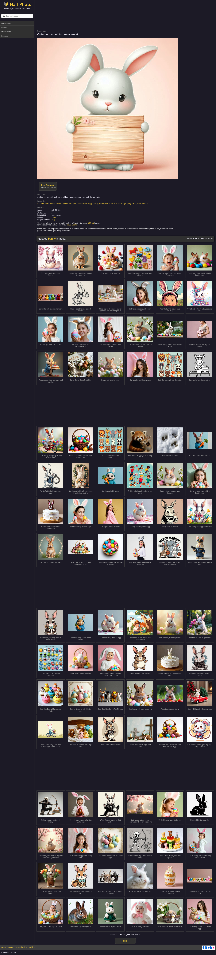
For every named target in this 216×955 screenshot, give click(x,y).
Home (3, 947)
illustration (109, 204)
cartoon (58, 204)
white (139, 204)
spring (129, 204)
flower (85, 204)
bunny (52, 204)
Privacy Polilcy (28, 947)
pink (115, 204)
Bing (53, 220)
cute (70, 204)
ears (74, 204)
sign (124, 204)
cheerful (65, 204)
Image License (72, 225)
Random (4, 36)
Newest (4, 28)
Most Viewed (6, 32)
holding (95, 204)
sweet (134, 204)
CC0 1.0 (91, 223)
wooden (145, 204)
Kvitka (54, 218)
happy (90, 204)
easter (79, 204)
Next (125, 941)
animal (46, 204)
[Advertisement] (17, 81)
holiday (101, 204)
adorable (40, 204)
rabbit (120, 204)
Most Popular (6, 23)
